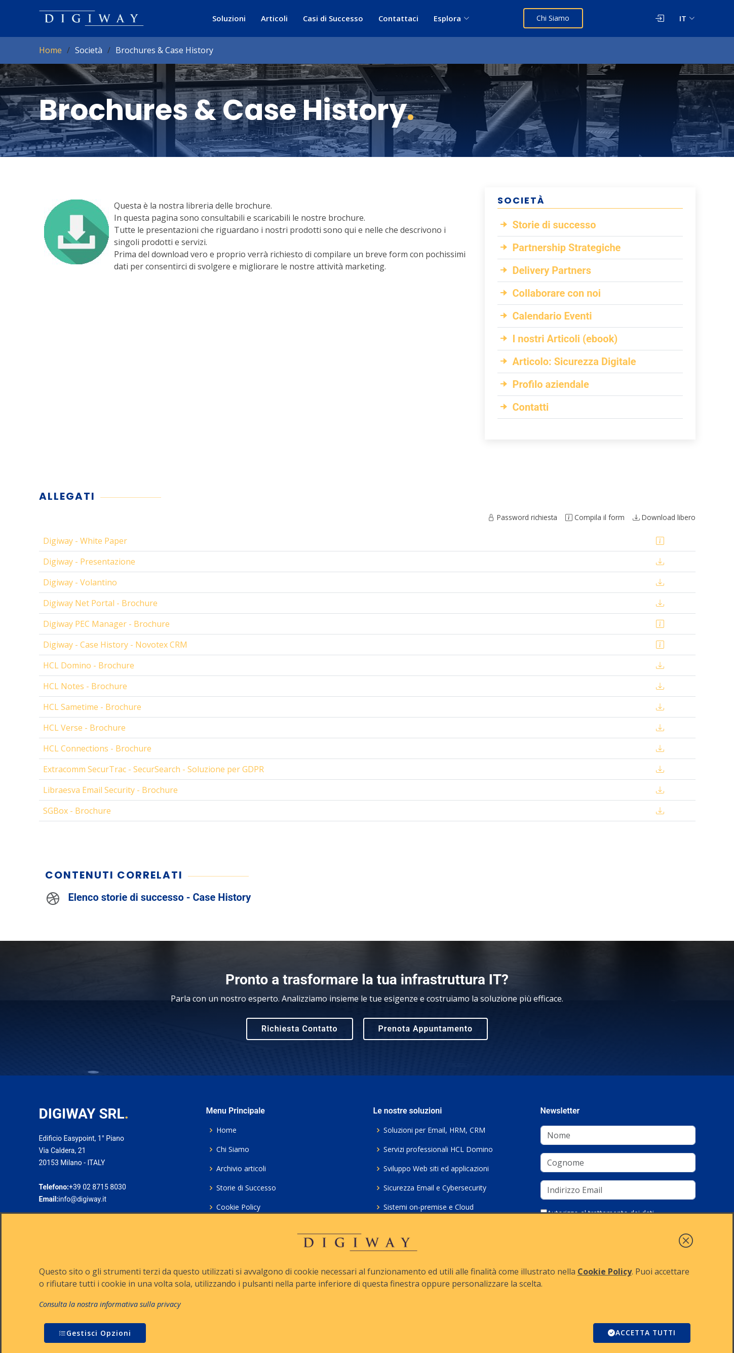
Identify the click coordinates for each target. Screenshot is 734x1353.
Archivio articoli (241, 1168)
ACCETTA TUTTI (640, 1333)
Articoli (274, 18)
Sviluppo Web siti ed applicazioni (436, 1168)
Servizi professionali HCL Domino (438, 1149)
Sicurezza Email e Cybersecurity (434, 1187)
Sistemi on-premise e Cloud (428, 1207)
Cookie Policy (238, 1207)
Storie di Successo (246, 1187)
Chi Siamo (553, 18)
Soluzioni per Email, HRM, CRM (434, 1130)
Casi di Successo (333, 18)
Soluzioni (229, 18)
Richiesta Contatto (299, 1028)
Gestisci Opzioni (95, 1333)
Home (50, 50)
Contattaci (399, 18)
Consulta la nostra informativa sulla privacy (110, 1304)
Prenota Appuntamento (425, 1028)
